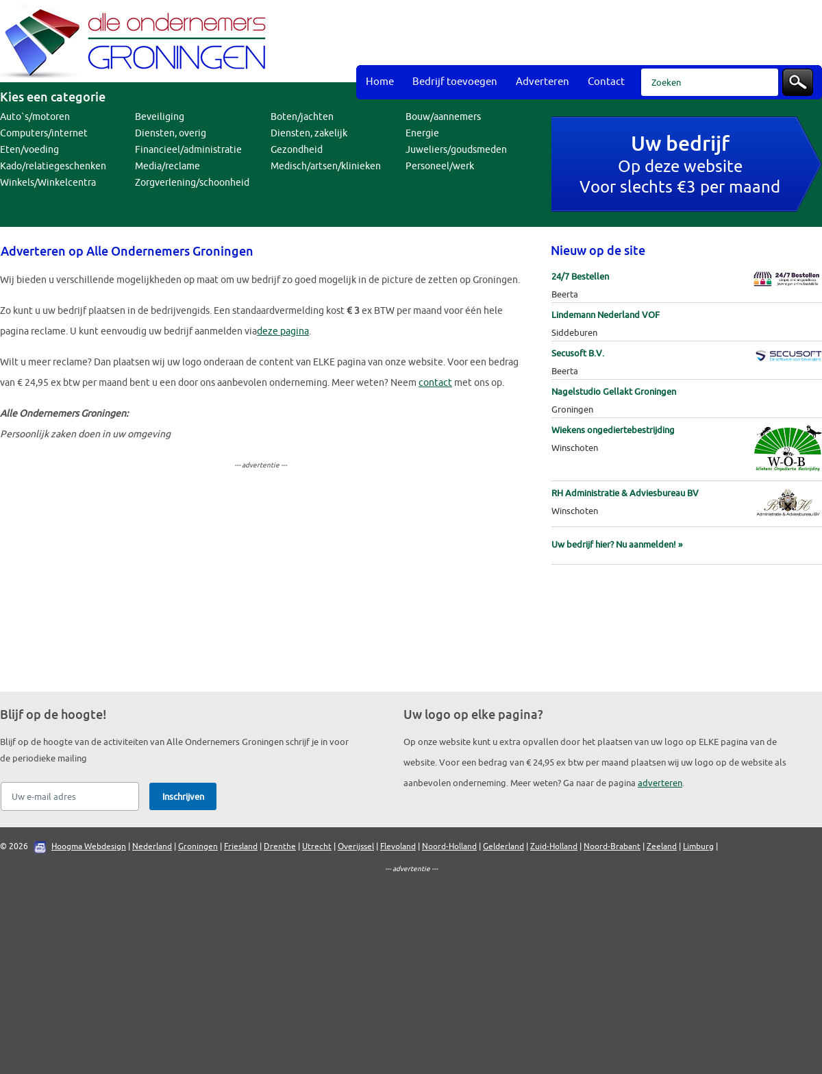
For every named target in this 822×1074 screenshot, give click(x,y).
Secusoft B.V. (577, 353)
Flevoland (398, 846)
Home (380, 81)
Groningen (198, 846)
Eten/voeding (29, 150)
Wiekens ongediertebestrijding (613, 430)
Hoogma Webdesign (88, 846)
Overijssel (356, 846)
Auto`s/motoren (35, 117)
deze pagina (283, 331)
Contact (606, 81)
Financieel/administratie (188, 150)
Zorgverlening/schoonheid (192, 182)
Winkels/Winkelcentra (48, 182)
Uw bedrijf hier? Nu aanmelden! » (616, 544)
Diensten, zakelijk (309, 133)
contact (435, 383)
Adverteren (542, 81)
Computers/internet (44, 133)
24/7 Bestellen (580, 276)
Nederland (152, 846)
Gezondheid (297, 150)
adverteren (660, 783)
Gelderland (503, 846)
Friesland (241, 846)
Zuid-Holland (553, 846)
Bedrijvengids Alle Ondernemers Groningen (137, 41)
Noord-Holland (449, 846)
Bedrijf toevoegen (454, 81)
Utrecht (317, 846)
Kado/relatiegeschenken (53, 166)
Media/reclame (167, 166)
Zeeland (662, 846)
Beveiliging (159, 117)
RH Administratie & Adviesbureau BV (625, 493)
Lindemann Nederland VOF (605, 315)
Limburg (698, 846)
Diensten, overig (170, 133)
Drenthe (280, 846)
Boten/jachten (302, 117)
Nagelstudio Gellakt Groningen (613, 392)
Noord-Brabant (612, 846)
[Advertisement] (457, 110)
